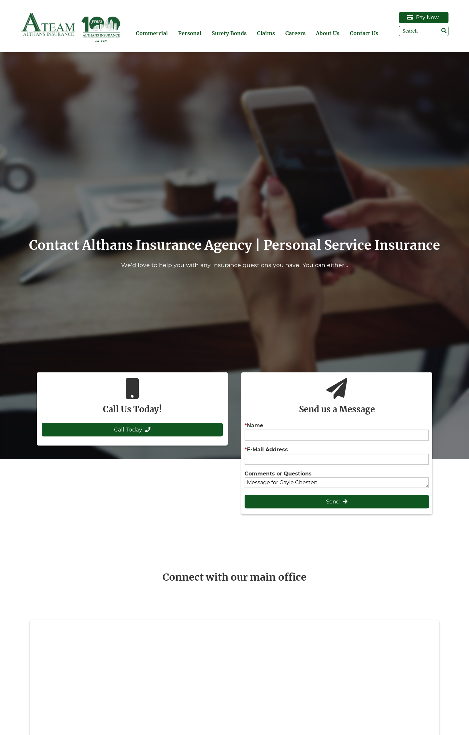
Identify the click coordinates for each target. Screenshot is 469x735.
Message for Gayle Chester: (337, 482)
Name (255, 425)
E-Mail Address (267, 449)
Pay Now (423, 17)
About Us (327, 33)
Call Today (132, 429)
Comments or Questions (278, 474)
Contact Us (364, 33)
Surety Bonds (229, 33)
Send (337, 501)
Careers (295, 33)
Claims (266, 33)
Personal (189, 33)
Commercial (152, 33)
